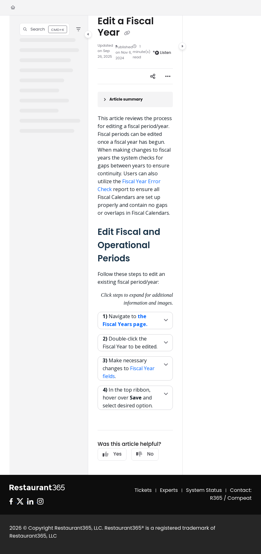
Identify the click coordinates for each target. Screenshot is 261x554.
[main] (135, 245)
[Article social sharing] (153, 76)
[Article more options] (168, 76)
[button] (45, 29)
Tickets (143, 490)
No (144, 454)
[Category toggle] (88, 34)
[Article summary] (135, 99)
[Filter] (78, 29)
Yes (112, 454)
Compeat (240, 498)
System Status (204, 490)
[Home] (13, 8)
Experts (169, 490)
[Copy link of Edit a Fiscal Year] (127, 33)
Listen (163, 52)
